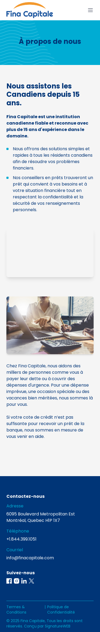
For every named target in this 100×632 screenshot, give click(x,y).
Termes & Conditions (16, 609)
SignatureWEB (57, 626)
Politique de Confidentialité (61, 609)
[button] (9, 581)
